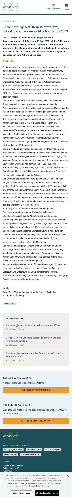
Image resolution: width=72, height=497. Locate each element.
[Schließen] (68, 478)
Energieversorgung (52, 450)
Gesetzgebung (9, 304)
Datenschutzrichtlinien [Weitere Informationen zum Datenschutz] (39, 488)
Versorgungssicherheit (13, 450)
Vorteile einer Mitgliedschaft (36, 421)
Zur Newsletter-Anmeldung (36, 390)
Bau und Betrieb (10, 454)
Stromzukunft (9, 21)
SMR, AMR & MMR (34, 450)
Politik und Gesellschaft (30, 454)
